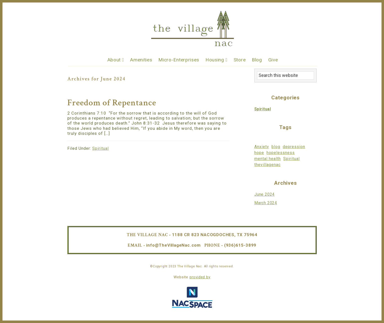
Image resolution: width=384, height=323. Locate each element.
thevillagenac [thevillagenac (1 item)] (267, 164)
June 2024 (264, 194)
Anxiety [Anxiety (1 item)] (261, 146)
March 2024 (265, 202)
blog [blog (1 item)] (276, 146)
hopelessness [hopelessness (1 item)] (281, 152)
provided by (200, 277)
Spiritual (100, 148)
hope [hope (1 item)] (259, 152)
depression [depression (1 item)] (294, 146)
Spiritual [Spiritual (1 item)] (291, 158)
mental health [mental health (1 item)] (267, 158)
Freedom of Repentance (111, 102)
